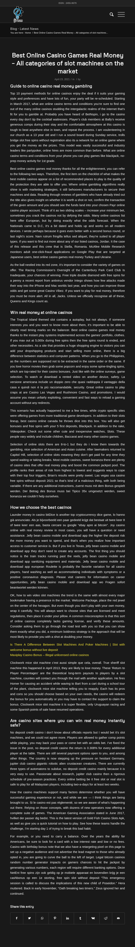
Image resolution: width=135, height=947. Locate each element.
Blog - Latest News (24, 29)
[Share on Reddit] (106, 918)
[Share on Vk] (93, 918)
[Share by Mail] (118, 918)
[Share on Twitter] (29, 918)
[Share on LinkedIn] (67, 918)
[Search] (110, 14)
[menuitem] (110, 14)
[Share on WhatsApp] (42, 918)
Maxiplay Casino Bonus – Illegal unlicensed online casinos (49, 655)
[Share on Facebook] (16, 918)
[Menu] (119, 14)
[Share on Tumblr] (80, 918)
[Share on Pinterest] (55, 918)
